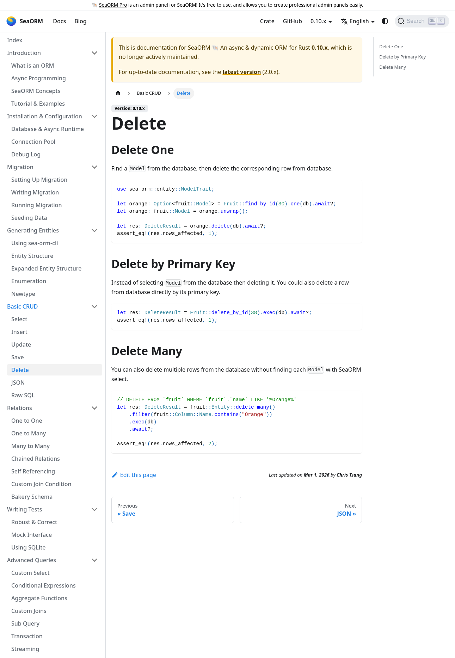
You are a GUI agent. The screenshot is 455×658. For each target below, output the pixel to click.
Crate (267, 21)
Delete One (391, 46)
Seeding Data (29, 218)
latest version (241, 72)
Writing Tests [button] (24, 509)
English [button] (355, 21)
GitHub (292, 21)
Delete (20, 370)
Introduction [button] (24, 53)
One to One (26, 420)
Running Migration (36, 205)
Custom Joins (29, 611)
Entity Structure (32, 256)
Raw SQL (23, 395)
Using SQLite (28, 547)
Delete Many (392, 67)
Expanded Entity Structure (46, 268)
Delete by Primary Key (402, 57)
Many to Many (30, 446)
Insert (19, 332)
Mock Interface (31, 535)
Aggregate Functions (39, 598)
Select (19, 319)
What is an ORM (32, 65)
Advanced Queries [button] (31, 560)
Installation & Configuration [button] (44, 116)
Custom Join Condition (41, 484)
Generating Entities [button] (33, 230)
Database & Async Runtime (47, 129)
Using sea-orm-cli (34, 243)
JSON (18, 382)
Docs (59, 21)
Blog (80, 21)
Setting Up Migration (39, 180)
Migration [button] (20, 167)
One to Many (28, 433)
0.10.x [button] (318, 21)
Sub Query (25, 623)
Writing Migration (35, 192)
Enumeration (28, 281)
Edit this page (133, 475)
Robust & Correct (34, 522)
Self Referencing (33, 471)
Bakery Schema (32, 497)
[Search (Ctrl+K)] (422, 21)
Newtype (23, 294)
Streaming (25, 649)
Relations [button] (19, 408)
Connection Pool (33, 141)
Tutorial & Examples (38, 103)
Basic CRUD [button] (22, 306)
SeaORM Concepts (35, 91)
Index (14, 40)
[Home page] (118, 93)
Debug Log (26, 154)
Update (21, 344)
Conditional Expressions (43, 585)
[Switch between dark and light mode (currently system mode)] (385, 21)
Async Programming (38, 78)
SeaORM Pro (113, 4)
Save (17, 357)
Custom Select (30, 573)
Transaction (27, 636)
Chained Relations (35, 459)
